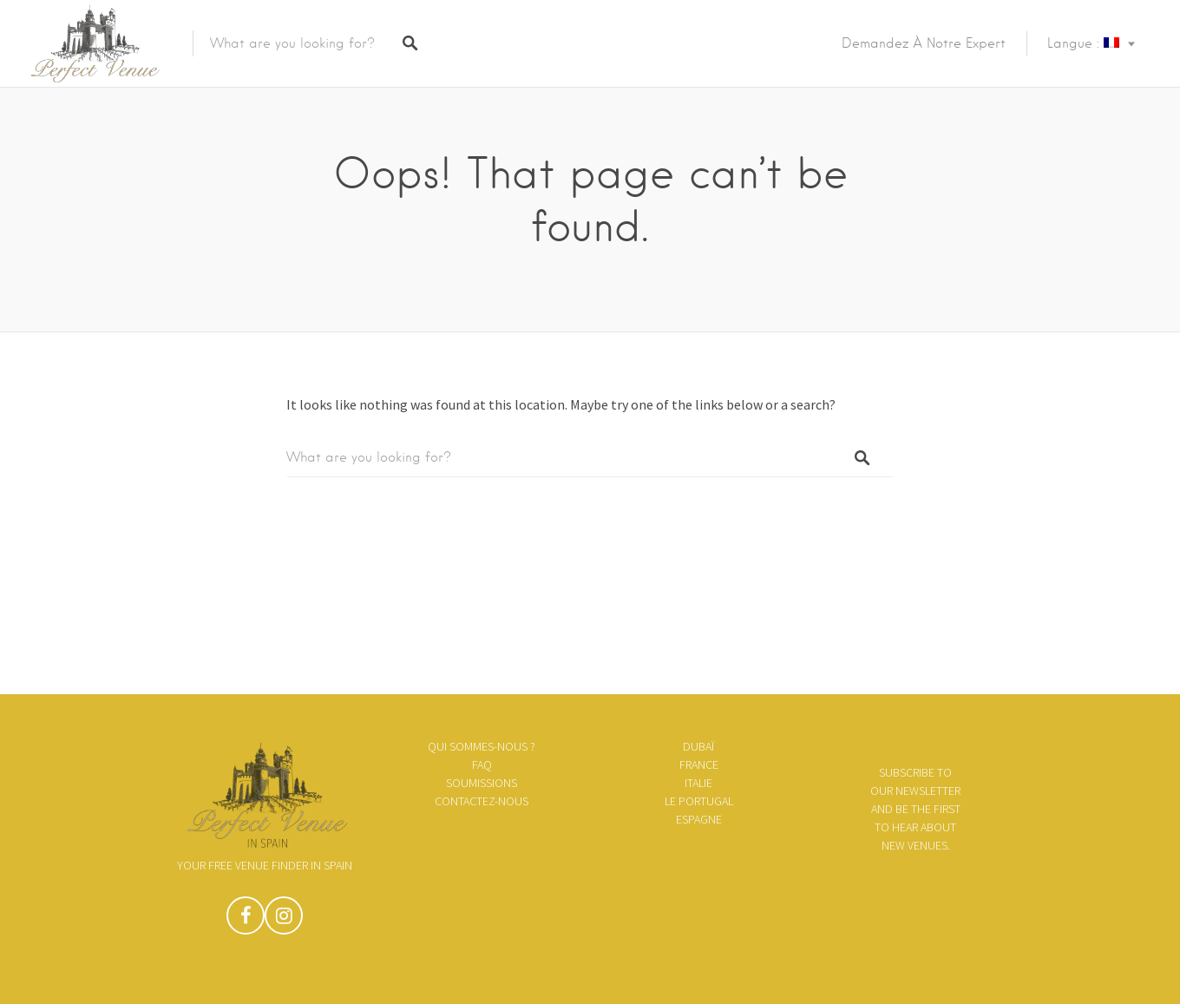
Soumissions (481, 783)
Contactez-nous (481, 801)
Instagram (283, 920)
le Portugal (699, 801)
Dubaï (698, 746)
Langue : (1083, 43)
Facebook (245, 920)
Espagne (699, 819)
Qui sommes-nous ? (481, 746)
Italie (698, 783)
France (698, 764)
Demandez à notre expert (924, 43)
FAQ (482, 764)
